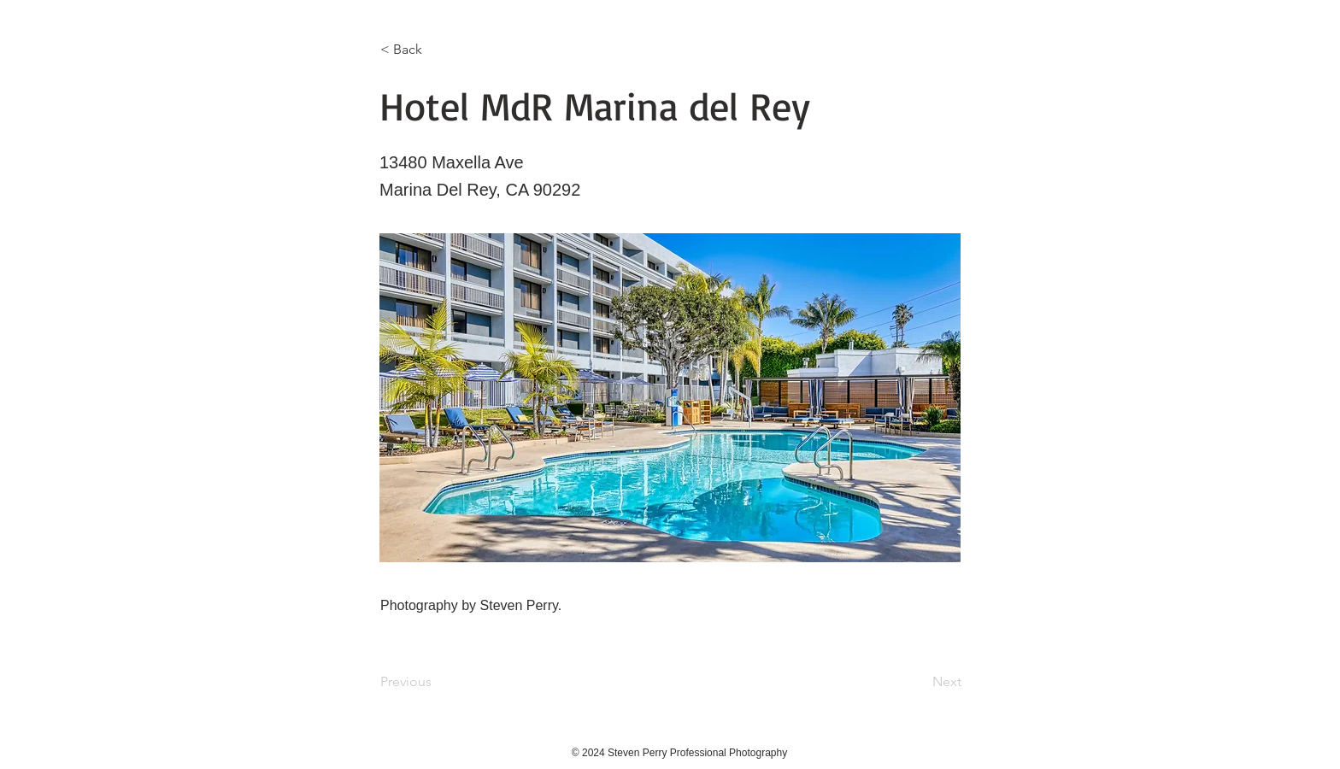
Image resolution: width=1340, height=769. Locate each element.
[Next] (918, 682)
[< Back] (436, 49)
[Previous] (436, 682)
